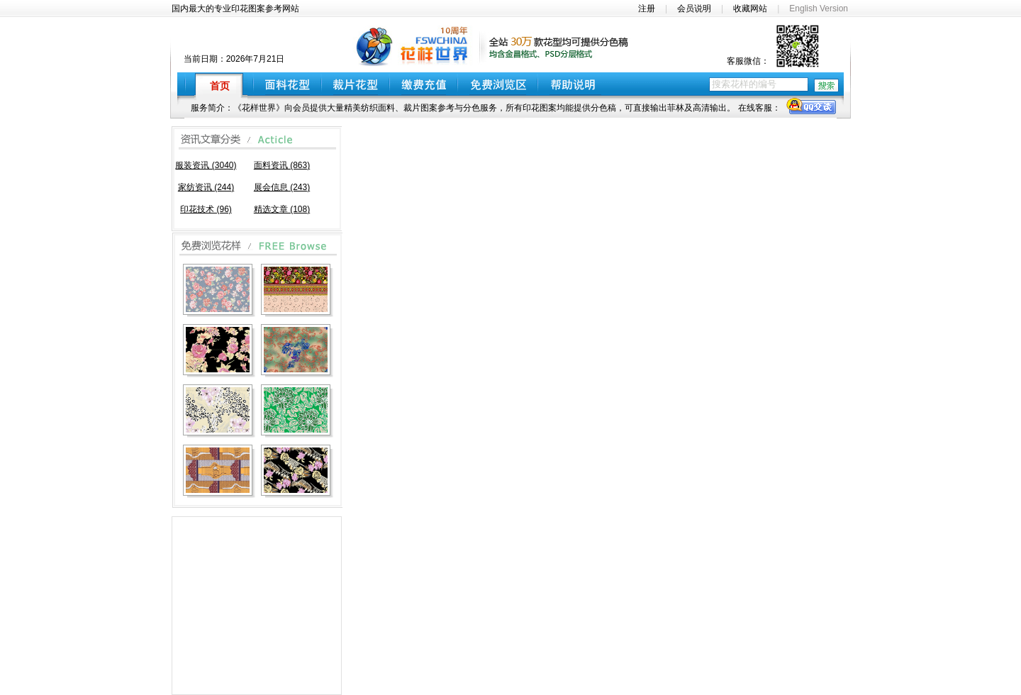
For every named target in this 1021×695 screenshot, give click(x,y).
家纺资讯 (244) (206, 187)
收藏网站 (750, 8)
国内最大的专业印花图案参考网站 (235, 8)
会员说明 (694, 8)
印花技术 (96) (206, 209)
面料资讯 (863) (282, 165)
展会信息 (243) (282, 187)
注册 (646, 8)
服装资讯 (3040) (205, 165)
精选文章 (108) (282, 209)
